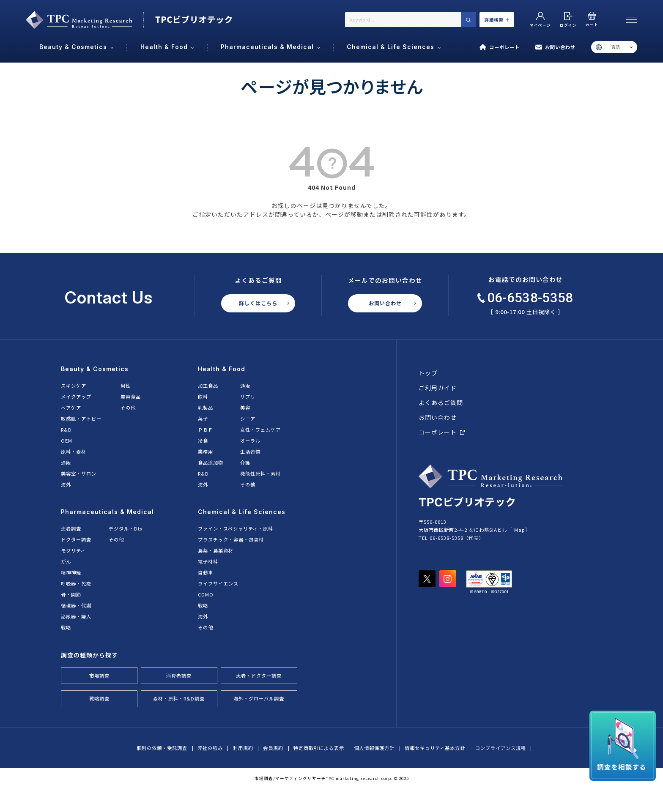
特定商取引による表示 (318, 748)
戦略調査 (99, 698)
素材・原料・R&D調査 (179, 698)
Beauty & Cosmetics (95, 369)
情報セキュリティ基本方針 (435, 748)
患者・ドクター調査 (259, 675)
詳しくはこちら (258, 303)
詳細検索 (497, 19)
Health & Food (221, 369)
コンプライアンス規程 (500, 748)
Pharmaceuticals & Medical (107, 512)
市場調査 (99, 675)
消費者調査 (179, 675)
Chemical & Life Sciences (241, 512)
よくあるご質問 (441, 402)
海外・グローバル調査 (258, 698)
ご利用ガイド (438, 387)
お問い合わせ (555, 47)
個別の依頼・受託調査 (162, 748)
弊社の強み (210, 748)
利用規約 (243, 748)
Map (519, 529)
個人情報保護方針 (374, 748)
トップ (428, 373)
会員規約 (273, 748)
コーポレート (499, 47)
